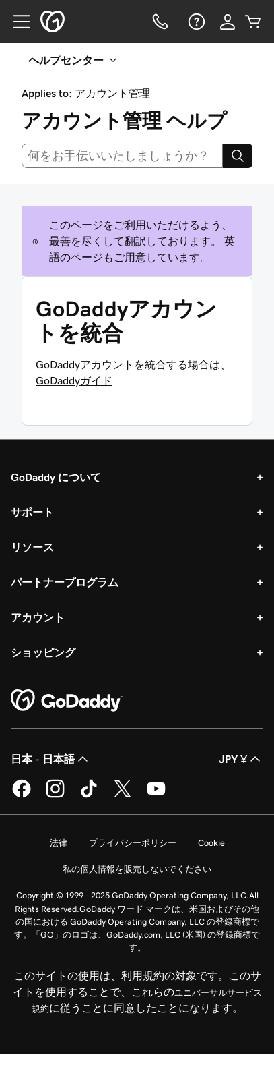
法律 (58, 842)
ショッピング (43, 652)
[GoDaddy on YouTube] (156, 795)
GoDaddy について (56, 476)
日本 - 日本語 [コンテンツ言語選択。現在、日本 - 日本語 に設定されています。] (51, 759)
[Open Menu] (16, 21)
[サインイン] (227, 21)
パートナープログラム (64, 582)
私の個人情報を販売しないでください (137, 869)
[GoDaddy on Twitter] (122, 795)
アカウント (38, 617)
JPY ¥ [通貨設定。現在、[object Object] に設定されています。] (241, 759)
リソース (32, 547)
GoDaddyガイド (74, 380)
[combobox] (122, 156)
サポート (32, 512)
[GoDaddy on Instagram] (55, 795)
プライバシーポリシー (132, 842)
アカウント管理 (112, 93)
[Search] (237, 156)
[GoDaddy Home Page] (67, 700)
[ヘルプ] (195, 21)
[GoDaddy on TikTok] (89, 795)
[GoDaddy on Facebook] (21, 795)
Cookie (211, 842)
